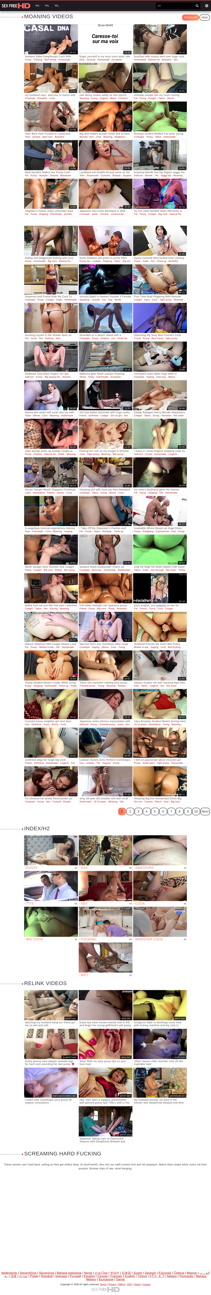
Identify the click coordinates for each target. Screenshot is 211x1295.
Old (161, 493)
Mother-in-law (46, 647)
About (137, 1284)
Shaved (54, 175)
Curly (69, 493)
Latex (28, 493)
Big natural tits (52, 377)
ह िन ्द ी (157, 1276)
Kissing (54, 608)
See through (157, 570)
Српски (103, 1276)
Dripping (43, 214)
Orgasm (104, 98)
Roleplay (107, 531)
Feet (136, 686)
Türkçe (142, 1276)
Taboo (162, 98)
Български (106, 1279)
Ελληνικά (165, 1272)
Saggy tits (166, 175)
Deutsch (150, 1272)
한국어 (114, 1272)
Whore (171, 377)
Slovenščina (28, 1272)
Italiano (172, 1276)
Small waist (149, 763)
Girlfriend (93, 415)
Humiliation (39, 493)
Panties (122, 686)
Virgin (59, 300)
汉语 (14, 1276)
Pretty (111, 608)
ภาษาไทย (101, 1272)
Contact (146, 1284)
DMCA (121, 1284)
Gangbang (148, 531)
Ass (153, 261)
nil (37, 5)
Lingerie (173, 454)
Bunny (55, 724)
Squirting (84, 98)
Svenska (61, 1276)
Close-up (161, 261)
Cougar (169, 608)
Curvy (34, 338)
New (205, 17)
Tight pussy (166, 300)
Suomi (138, 1272)
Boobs (118, 300)
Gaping (150, 377)
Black (113, 98)
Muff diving (50, 59)
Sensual (91, 59)
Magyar (192, 1272)
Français (116, 1276)
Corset (148, 454)
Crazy (46, 724)
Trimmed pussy (88, 686)
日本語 (126, 1272)
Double (67, 801)
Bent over (47, 137)
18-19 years (140, 724)
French (143, 608)
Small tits (122, 338)
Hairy (147, 300)
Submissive (67, 415)
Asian (95, 214)
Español (89, 1276)
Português (186, 1276)
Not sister (179, 415)
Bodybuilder (124, 570)
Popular (190, 17)
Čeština (179, 1272)
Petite (61, 454)
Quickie (36, 137)
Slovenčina (46, 1272)
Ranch (158, 801)
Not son (138, 801)
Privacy (112, 1284)
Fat (135, 98)
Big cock (163, 214)
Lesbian (97, 261)
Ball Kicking (174, 647)
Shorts (170, 98)
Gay (110, 300)
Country (148, 801)
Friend (137, 338)
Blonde (148, 175)
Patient (51, 493)
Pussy (28, 59)
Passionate (92, 175)
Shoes (83, 377)
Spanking (84, 300)
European (117, 59)
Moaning (107, 137)
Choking (38, 59)
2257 (129, 1284)
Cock (52, 98)
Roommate (56, 214)
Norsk (88, 1272)
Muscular (96, 570)
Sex (176, 59)
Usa (27, 724)
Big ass (127, 261)
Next (205, 811)
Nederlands (9, 1272)
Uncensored (117, 214)
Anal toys (161, 377)
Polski (34, 1276)
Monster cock (87, 137)
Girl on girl (116, 415)
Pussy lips (85, 261)
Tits (157, 175)
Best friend (157, 338)
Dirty (82, 59)
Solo (58, 338)
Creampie (30, 98)
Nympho (43, 175)
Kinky (91, 377)
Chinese (104, 214)
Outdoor (105, 338)
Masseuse (65, 175)
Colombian (37, 531)
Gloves (60, 493)
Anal (27, 531)
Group (156, 415)
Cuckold (56, 801)
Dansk (120, 1279)
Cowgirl (152, 98)
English (130, 1276)
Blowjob (116, 175)
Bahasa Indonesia (69, 1272)
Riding (58, 570)
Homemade (64, 59)
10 (196, 811)
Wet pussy (118, 454)
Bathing (49, 338)
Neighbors (120, 137)
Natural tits (154, 59)
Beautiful (166, 59)
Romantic (42, 98)
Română (47, 1276)
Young (181, 570)
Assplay (68, 531)
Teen (27, 137)
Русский (75, 1276)
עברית (23, 1276)
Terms (103, 1284)
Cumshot (123, 98)
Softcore (138, 175)
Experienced (162, 531)
